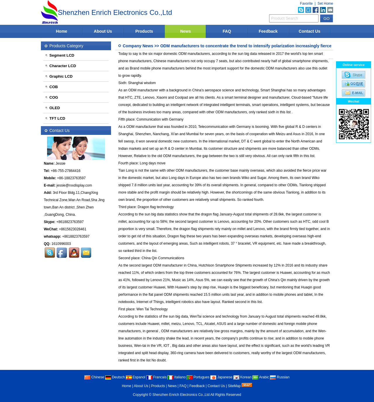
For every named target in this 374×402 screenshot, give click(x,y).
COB (51, 87)
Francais (156, 377)
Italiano (176, 377)
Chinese (94, 377)
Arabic (260, 377)
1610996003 (61, 244)
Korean (242, 377)
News (185, 31)
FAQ (227, 31)
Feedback (268, 31)
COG (51, 97)
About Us (103, 31)
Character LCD (60, 66)
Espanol (136, 377)
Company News (138, 45)
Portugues (198, 377)
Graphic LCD (58, 76)
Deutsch (115, 377)
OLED (52, 108)
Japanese (221, 377)
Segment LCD (59, 55)
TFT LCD (55, 118)
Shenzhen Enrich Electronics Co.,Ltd (181, 395)
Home (61, 31)
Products (144, 31)
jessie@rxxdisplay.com (74, 185)
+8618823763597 (70, 222)
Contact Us (309, 31)
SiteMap (234, 386)
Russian (280, 377)
